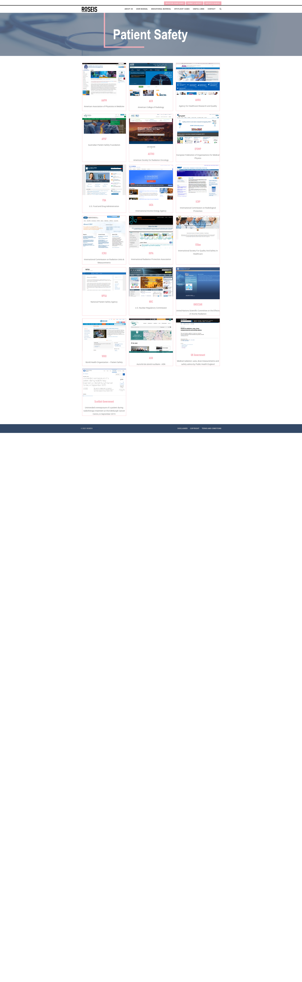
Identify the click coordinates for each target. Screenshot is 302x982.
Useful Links (198, 9)
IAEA (151, 205)
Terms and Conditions (211, 428)
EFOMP (198, 149)
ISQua (198, 244)
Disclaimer (183, 428)
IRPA (151, 253)
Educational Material (161, 9)
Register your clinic (175, 3)
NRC (151, 301)
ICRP (198, 201)
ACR (151, 101)
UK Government (198, 355)
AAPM (104, 100)
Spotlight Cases (182, 9)
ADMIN (95, 428)
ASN (151, 358)
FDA (104, 200)
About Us (129, 9)
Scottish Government (104, 401)
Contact (211, 9)
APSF (104, 139)
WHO (104, 356)
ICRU (104, 253)
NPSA (104, 296)
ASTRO (151, 154)
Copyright (194, 428)
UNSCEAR (197, 304)
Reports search (213, 3)
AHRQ (197, 100)
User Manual (142, 9)
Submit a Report (195, 3)
